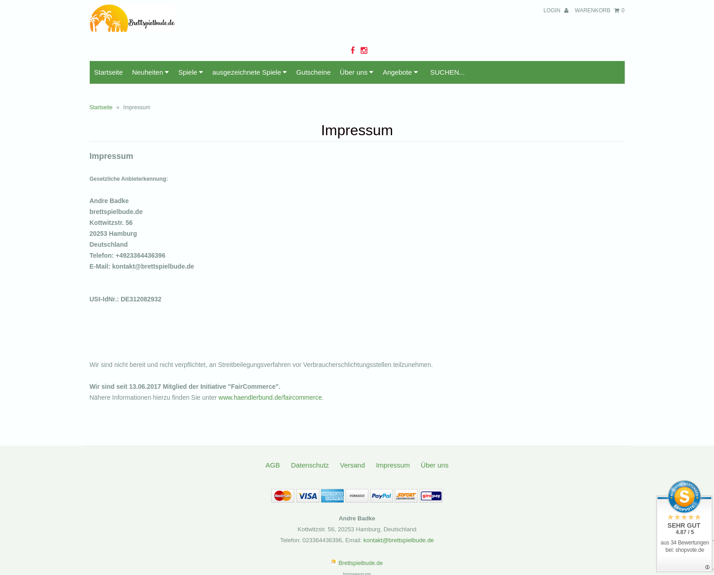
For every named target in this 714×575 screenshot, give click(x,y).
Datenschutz (310, 465)
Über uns (356, 72)
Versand (352, 465)
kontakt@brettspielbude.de (398, 540)
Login (555, 10)
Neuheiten (150, 72)
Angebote (400, 72)
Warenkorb (599, 10)
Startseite (108, 72)
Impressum (393, 465)
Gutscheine (313, 72)
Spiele (190, 72)
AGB (272, 465)
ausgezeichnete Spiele (249, 72)
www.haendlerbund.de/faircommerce (270, 397)
